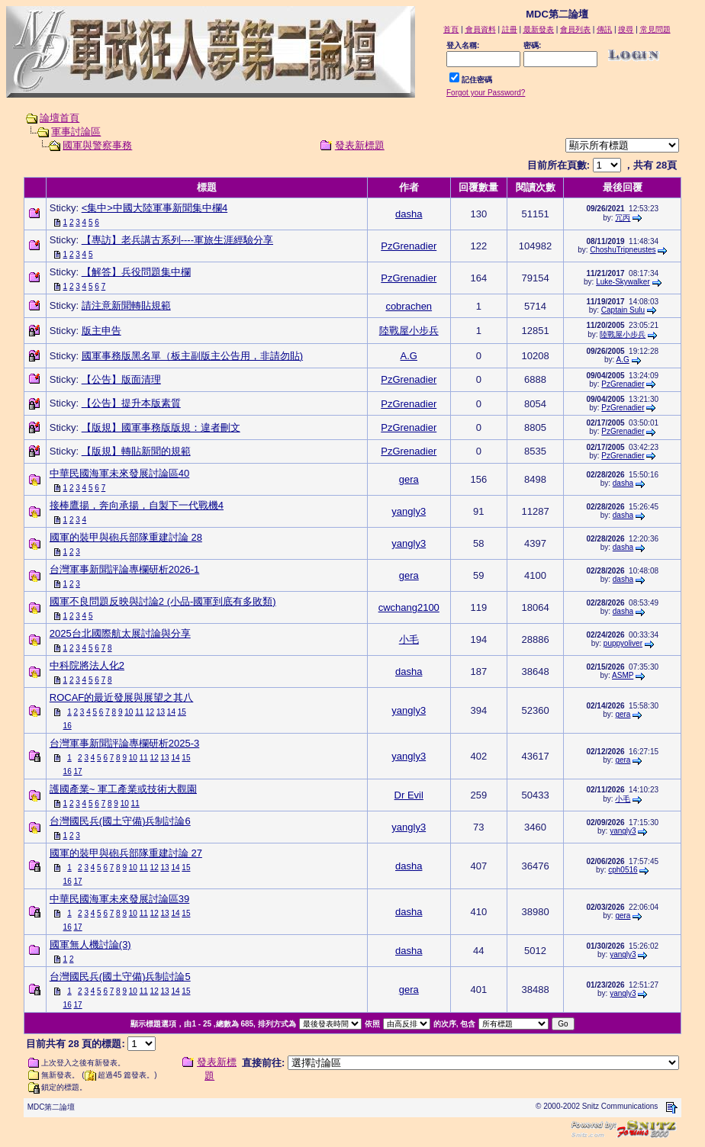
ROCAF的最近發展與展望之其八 (122, 697)
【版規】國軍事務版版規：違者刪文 (161, 427)
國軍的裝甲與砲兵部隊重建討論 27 (126, 853)
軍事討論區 (76, 131)
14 (171, 712)
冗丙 (622, 218)
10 (128, 712)
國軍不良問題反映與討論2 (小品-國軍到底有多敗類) (163, 601)
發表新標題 (360, 145)
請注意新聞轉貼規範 (126, 305)
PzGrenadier (408, 246)
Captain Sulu (623, 310)
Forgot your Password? (485, 92)
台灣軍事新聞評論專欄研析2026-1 (124, 569)
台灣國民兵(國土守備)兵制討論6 (120, 821)
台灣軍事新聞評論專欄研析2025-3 (124, 743)
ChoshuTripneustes (622, 250)
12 (150, 712)
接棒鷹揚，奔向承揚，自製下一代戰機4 (137, 505)
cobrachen (408, 306)
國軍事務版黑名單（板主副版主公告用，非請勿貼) (192, 355)
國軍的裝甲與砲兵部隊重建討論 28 (126, 537)
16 (67, 725)
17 (77, 771)
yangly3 (408, 511)
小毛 (409, 639)
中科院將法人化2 (87, 665)
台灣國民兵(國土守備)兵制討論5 (120, 976)
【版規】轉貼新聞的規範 (136, 451)
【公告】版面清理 (121, 379)
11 (139, 712)
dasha (408, 214)
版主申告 (101, 330)
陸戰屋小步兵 (409, 330)
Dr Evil (408, 795)
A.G (409, 355)
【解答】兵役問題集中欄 (136, 272)
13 (160, 712)
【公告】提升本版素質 (131, 403)
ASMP (622, 675)
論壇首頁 (59, 118)
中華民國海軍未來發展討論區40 (119, 473)
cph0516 (622, 870)
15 (182, 712)
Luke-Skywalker (623, 282)
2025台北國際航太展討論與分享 (120, 633)
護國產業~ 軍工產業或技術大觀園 (123, 789)
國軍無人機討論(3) (90, 944)
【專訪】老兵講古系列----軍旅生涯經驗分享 (177, 240)
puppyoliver (623, 643)
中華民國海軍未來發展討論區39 (119, 898)
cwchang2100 (408, 607)
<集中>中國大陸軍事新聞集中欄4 (154, 208)
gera (409, 479)
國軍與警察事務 (97, 145)
